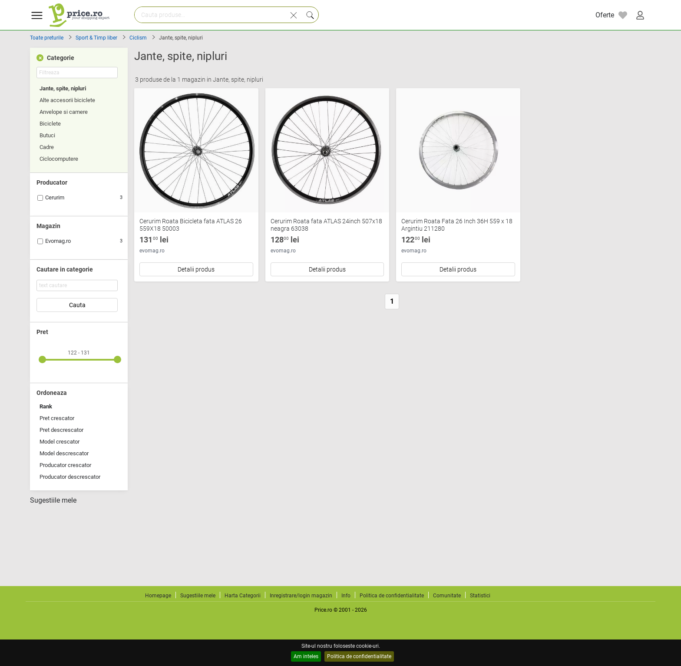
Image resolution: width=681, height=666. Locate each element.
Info (345, 596)
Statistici (480, 596)
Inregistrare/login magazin (301, 596)
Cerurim (54, 197)
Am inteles (306, 656)
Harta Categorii (243, 596)
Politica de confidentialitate (359, 656)
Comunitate (447, 596)
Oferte (604, 15)
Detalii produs (196, 269)
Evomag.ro (58, 241)
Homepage (158, 596)
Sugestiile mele (53, 500)
